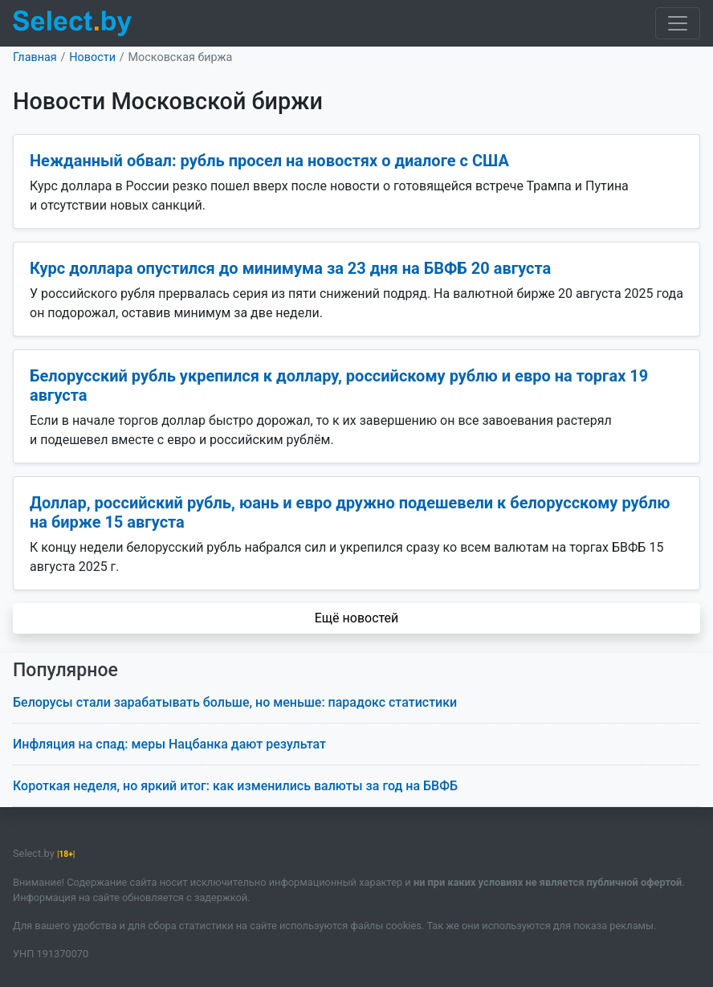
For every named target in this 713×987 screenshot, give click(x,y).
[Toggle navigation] (677, 23)
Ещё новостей (357, 618)
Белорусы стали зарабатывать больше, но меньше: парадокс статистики (235, 702)
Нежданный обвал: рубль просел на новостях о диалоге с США (269, 160)
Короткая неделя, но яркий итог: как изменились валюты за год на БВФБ (235, 785)
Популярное (65, 670)
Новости (92, 57)
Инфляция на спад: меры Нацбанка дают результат (169, 744)
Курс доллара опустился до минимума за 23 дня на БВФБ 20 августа (290, 268)
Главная (35, 57)
